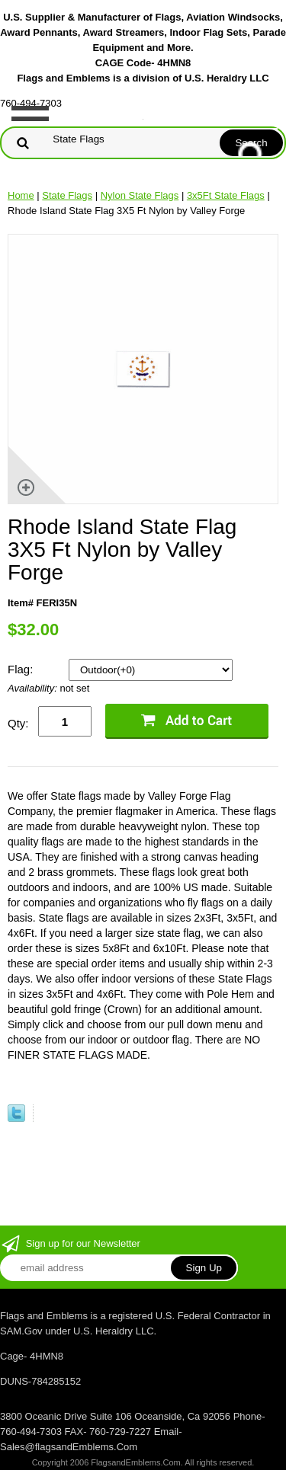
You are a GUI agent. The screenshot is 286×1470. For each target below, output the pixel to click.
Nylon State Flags (140, 195)
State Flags (67, 195)
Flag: (22, 669)
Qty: (18, 723)
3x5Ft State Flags (226, 195)
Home (21, 195)
